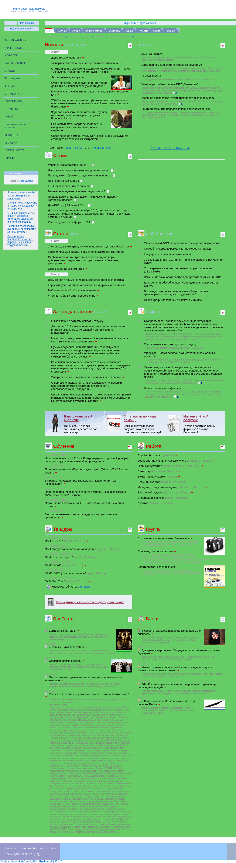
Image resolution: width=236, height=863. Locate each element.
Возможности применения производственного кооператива (87, 279)
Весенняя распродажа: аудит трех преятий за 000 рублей (178, 97)
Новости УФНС (73, 147)
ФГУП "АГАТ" (65, 565)
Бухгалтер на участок (159, 476)
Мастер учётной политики (196, 418)
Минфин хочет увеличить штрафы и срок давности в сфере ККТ (22, 205)
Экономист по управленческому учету (177, 460)
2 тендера (84, 586)
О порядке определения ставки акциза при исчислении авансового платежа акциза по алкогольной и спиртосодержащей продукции (86, 386)
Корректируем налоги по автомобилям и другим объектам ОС (89, 285)
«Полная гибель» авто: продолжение (73, 295)
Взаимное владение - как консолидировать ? (77, 191)
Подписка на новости (21, 28)
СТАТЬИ (9, 70)
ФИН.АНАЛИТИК (15, 40)
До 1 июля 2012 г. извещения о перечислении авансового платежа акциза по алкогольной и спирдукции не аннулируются (88, 329)
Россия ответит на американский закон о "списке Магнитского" (87, 695)
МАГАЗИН (10, 142)
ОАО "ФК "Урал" (67, 581)
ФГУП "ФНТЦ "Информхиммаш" (78, 573)
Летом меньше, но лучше (69, 77)
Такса (129, 30)
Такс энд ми (12, 78)
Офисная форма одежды (66, 660)
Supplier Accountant (158, 455)
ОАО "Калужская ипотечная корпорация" (83, 549)
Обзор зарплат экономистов (67, 268)
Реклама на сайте (44, 848)
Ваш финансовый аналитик (78, 418)
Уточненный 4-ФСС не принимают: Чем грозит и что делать (182, 243)
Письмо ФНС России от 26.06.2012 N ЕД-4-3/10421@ (174, 347)
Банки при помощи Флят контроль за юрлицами (171, 64)
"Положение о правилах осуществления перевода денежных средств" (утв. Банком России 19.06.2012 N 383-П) (184, 360)
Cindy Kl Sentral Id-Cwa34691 (18, 861)
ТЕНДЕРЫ (11, 135)
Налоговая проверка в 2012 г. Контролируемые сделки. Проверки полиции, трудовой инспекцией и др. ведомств (87, 460)
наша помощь (94, 30)
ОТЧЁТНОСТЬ (13, 47)
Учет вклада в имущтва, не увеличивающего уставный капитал (90, 246)
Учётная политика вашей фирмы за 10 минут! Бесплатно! (199, 429)
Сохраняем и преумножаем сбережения (165, 538)
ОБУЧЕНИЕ (12, 108)
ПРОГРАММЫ (13, 101)
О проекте (10, 848)
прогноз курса (148, 23)
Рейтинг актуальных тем (169, 148)
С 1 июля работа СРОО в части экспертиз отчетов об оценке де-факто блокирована (21, 217)
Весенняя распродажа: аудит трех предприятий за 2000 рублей (21, 229)
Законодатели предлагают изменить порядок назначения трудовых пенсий (20, 241)
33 (133, 36)
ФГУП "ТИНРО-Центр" (72, 557)
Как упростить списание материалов (167, 254)
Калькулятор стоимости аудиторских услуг (90, 602)
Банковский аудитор (165, 492)
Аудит (76, 30)
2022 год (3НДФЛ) (152, 53)
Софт (156, 30)
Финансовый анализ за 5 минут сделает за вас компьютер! (80, 429)
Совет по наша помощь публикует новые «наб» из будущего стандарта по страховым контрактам (90, 137)
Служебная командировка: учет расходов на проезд (177, 248)
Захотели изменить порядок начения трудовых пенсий (176, 108)
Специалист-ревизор (165, 497)
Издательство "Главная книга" (158, 566)
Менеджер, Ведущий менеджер (173, 487)
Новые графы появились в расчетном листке (173, 300)
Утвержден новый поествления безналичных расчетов (87, 377)
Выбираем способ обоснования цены (73, 290)
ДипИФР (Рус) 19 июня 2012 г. (67, 205)
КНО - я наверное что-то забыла (69, 186)
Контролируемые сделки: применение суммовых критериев (88, 251)
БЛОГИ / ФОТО (14, 150)
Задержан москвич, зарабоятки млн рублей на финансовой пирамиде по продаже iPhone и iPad (79, 115)
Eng (37, 854)
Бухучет (62, 30)
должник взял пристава (67, 57)
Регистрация (27, 23)
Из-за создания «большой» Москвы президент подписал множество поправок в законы (176, 669)
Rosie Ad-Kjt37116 (50, 861)
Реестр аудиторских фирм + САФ (69, 222)
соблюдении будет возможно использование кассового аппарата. (178, 79)
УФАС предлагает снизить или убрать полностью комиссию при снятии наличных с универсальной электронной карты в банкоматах (90, 103)
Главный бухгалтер (170, 466)
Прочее (170, 30)
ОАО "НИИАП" (66, 541)
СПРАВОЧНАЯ (13, 93)
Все (49, 30)
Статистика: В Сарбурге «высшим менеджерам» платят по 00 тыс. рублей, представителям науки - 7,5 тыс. (90, 70)
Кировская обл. (102, 147)
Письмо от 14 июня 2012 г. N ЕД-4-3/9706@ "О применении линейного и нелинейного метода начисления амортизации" (184, 381)
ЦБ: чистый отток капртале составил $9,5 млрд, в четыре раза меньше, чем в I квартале (77, 127)
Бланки (9, 157)
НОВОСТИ (11, 55)
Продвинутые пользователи (157, 551)
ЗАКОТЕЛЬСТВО (15, 63)
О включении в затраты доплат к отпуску (79, 321)
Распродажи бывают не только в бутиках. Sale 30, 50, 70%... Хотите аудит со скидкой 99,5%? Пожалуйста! (183, 102)
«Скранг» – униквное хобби (68, 647)
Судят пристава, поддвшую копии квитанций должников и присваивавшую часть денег (79, 84)
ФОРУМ (9, 86)
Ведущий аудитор (164, 481)
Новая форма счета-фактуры (162, 388)
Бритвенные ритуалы (64, 630)
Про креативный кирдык (63, 180)
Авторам (25, 848)
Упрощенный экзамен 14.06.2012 (69, 164)
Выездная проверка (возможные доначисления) (78, 170)
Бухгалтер (159, 471)
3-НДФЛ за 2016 (151, 75)
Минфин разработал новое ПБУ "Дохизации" (169, 84)
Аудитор (158, 503)
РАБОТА (9, 116)
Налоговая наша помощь (29, 8)
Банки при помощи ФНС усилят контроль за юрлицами (21, 195)
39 (66, 36)
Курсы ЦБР (130, 23)
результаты (27, 181)
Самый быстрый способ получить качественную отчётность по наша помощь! (142, 429)
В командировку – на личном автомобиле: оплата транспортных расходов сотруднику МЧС (176, 293)
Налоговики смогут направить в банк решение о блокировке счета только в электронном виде (89, 340)
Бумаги (143, 30)
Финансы (114, 30)
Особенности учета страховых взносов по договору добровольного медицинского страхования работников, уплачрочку (83, 260)
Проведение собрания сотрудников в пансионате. (80, 175)
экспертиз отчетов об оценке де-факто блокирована (86, 63)
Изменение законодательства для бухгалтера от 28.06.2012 (182, 277)
